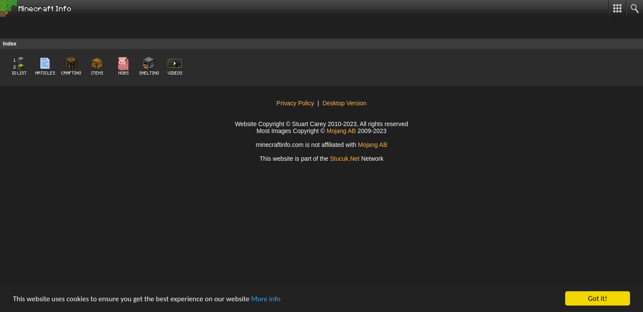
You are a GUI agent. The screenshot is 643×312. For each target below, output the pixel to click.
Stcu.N (345, 158)
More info (266, 298)
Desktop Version (345, 103)
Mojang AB (341, 130)
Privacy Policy (295, 103)
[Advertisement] (69, 28)
